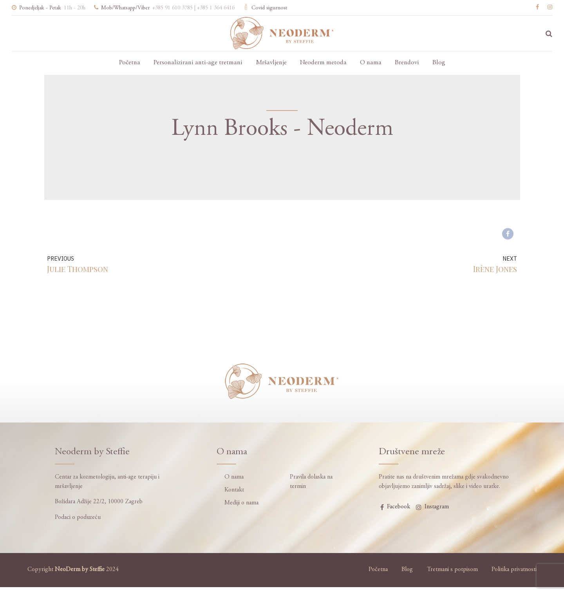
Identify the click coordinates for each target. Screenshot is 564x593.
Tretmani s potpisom (452, 570)
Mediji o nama (241, 503)
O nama (370, 63)
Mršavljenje (271, 63)
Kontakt (234, 490)
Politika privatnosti (514, 570)
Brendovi (407, 63)
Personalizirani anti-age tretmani (198, 63)
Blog (438, 63)
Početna (129, 63)
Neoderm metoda (323, 63)
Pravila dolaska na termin (311, 482)
